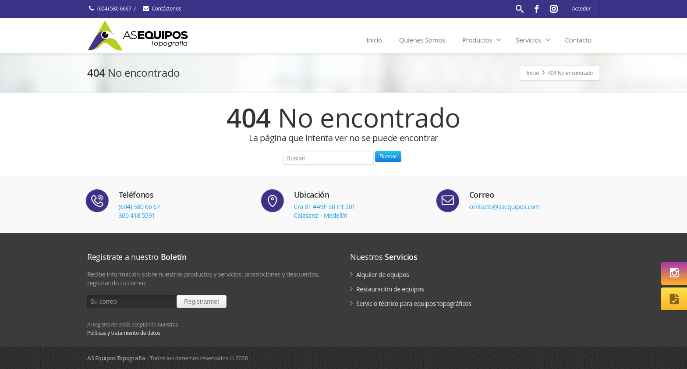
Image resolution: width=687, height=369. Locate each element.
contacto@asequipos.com (504, 206)
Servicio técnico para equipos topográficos (413, 303)
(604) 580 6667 (109, 8)
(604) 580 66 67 (139, 206)
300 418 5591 (137, 215)
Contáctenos (161, 8)
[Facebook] (536, 9)
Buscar (388, 156)
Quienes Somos (422, 39)
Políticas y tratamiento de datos (123, 333)
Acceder (581, 8)
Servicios (533, 39)
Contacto (578, 39)
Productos (481, 39)
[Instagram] (554, 9)
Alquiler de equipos (382, 274)
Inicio (374, 39)
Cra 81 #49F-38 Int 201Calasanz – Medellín (325, 211)
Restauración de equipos (390, 289)
